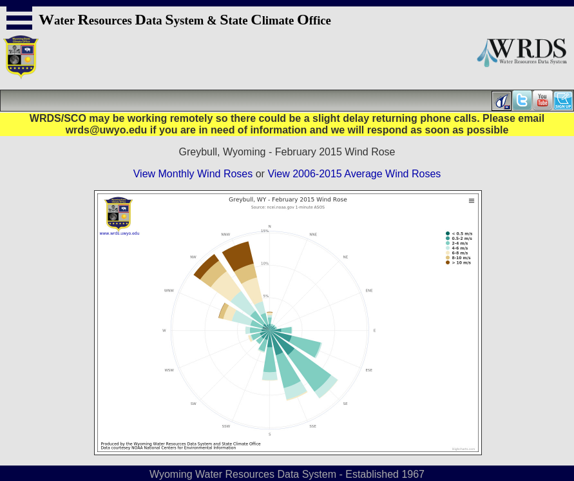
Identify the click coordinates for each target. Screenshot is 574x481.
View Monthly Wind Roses (193, 173)
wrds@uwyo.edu (107, 129)
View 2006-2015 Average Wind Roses (354, 173)
